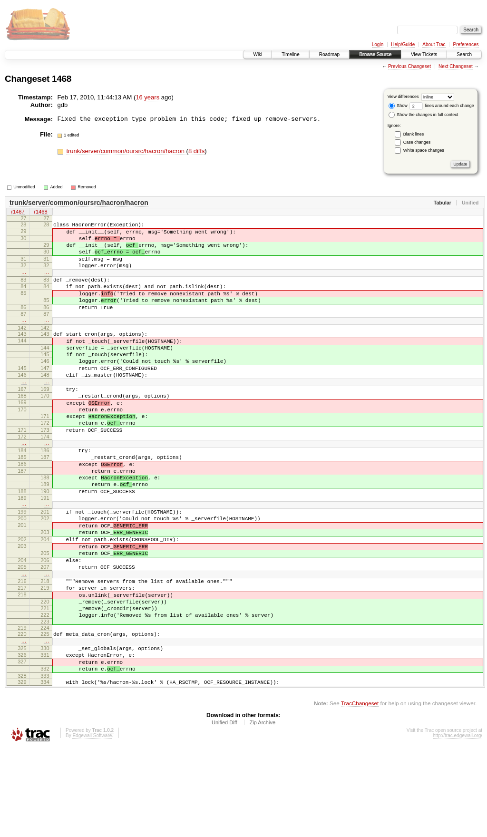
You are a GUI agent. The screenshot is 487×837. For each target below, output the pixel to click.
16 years (147, 97)
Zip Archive (262, 811)
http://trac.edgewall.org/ (457, 824)
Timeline (290, 54)
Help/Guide (403, 44)
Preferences (466, 44)
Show (398, 105)
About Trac (433, 44)
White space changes (423, 150)
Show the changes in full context (423, 114)
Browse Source (375, 54)
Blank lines (413, 134)
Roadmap (329, 54)
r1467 (17, 212)
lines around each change (441, 105)
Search (464, 54)
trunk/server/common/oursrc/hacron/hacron (126, 151)
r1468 (40, 212)
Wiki (257, 54)
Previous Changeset (409, 66)
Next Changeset (455, 66)
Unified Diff (224, 811)
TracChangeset (360, 791)
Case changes (417, 142)
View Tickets (424, 54)
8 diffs (196, 151)
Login (377, 44)
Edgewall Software (92, 824)
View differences (403, 96)
